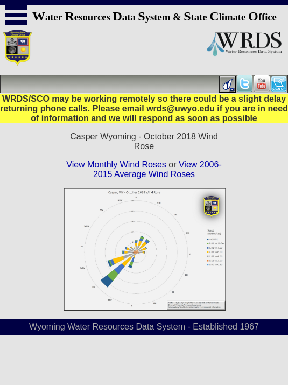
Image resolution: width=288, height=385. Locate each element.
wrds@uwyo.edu (180, 108)
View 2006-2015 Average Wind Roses (157, 169)
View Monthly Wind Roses (116, 164)
